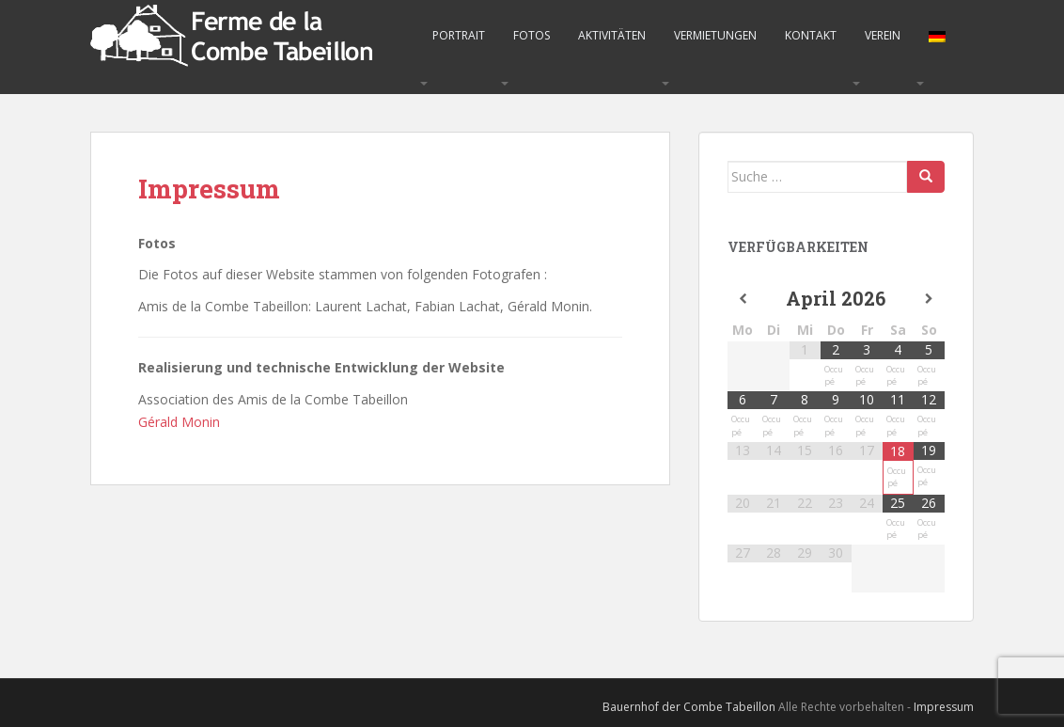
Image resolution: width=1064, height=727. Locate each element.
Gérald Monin (179, 422)
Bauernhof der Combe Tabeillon (688, 707)
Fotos (531, 35)
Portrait (458, 35)
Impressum (944, 707)
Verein (882, 35)
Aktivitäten (612, 35)
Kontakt (811, 35)
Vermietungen (715, 35)
